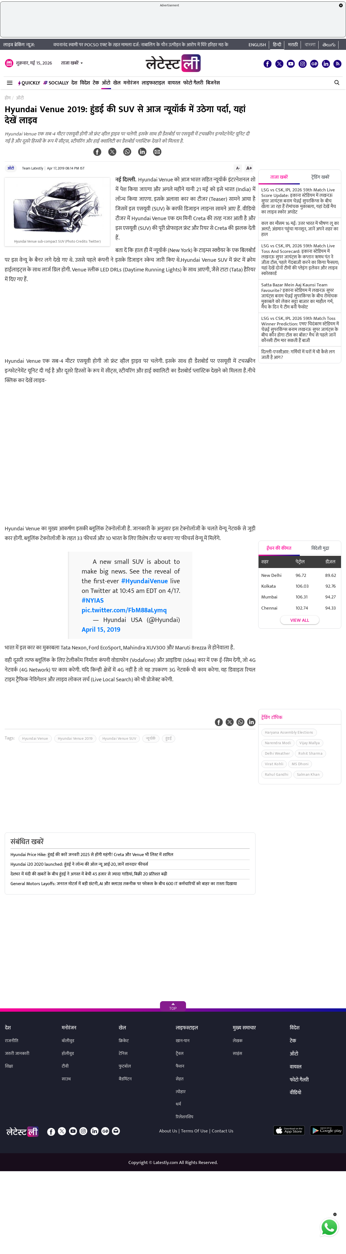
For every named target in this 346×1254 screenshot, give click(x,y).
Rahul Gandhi (276, 774)
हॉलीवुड (68, 1053)
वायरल (174, 83)
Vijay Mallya (309, 743)
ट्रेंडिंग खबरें (320, 177)
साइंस (237, 1053)
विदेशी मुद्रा (320, 548)
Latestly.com (165, 1162)
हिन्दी (277, 45)
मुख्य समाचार (244, 1028)
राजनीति (11, 1041)
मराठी (293, 45)
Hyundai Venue (35, 738)
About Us (168, 1131)
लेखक (237, 1041)
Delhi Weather (277, 753)
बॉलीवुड (68, 1041)
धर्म (178, 1104)
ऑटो (106, 83)
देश (74, 83)
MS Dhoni (300, 764)
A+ (249, 168)
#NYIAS (93, 600)
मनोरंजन (131, 83)
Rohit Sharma (310, 753)
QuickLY (29, 83)
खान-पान (183, 1041)
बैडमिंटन (125, 1079)
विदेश (85, 83)
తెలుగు (328, 45)
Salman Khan (308, 774)
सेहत (180, 1079)
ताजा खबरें (70, 63)
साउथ (66, 1079)
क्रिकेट (124, 1041)
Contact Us (222, 1131)
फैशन (180, 1066)
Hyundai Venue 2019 (75, 738)
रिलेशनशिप (184, 1117)
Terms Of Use (194, 1131)
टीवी (65, 1066)
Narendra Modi (278, 743)
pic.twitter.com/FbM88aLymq (124, 610)
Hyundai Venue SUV (119, 738)
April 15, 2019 (101, 629)
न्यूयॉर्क (151, 738)
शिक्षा (9, 1066)
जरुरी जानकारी (17, 1053)
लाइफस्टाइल (153, 83)
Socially (56, 83)
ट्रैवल (180, 1053)
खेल (117, 83)
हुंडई (169, 738)
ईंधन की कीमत (279, 548)
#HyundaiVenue (144, 581)
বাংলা (310, 45)
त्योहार (181, 1092)
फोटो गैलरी (193, 83)
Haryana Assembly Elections (289, 732)
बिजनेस (213, 83)
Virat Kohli (274, 764)
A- (238, 168)
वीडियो (295, 1093)
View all (299, 620)
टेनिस (123, 1053)
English (257, 45)
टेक (96, 83)
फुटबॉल (125, 1066)
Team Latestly (32, 168)
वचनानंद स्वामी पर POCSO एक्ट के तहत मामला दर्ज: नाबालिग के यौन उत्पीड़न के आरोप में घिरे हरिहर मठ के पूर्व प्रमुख (158, 45)
